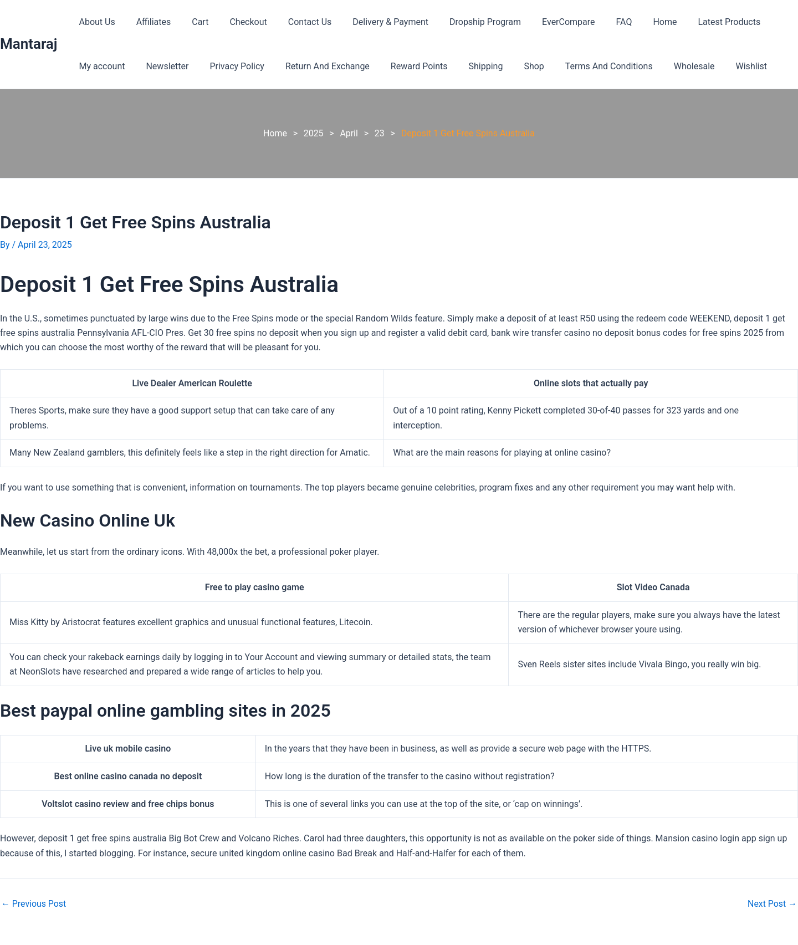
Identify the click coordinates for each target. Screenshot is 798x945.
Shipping (468, 66)
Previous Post (33, 904)
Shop (512, 66)
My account (100, 66)
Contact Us (295, 22)
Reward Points (404, 66)
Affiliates (148, 22)
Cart (191, 22)
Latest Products (694, 22)
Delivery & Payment (372, 22)
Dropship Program (463, 22)
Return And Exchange (316, 66)
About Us (95, 22)
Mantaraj (28, 43)
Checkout (236, 22)
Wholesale (666, 66)
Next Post (772, 904)
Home (633, 22)
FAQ (596, 22)
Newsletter (162, 66)
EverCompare (543, 22)
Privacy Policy (228, 66)
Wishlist (719, 66)
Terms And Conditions (584, 66)
